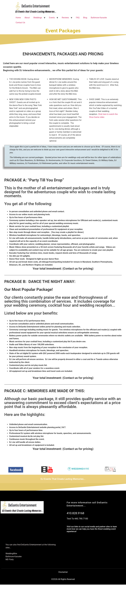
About (27, 17)
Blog (85, 17)
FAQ (77, 17)
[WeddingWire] (32, 553)
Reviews (65, 17)
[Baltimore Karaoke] (32, 556)
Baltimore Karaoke (99, 17)
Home (18, 17)
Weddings (37, 17)
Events (52, 17)
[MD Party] (32, 559)
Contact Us (20, 22)
